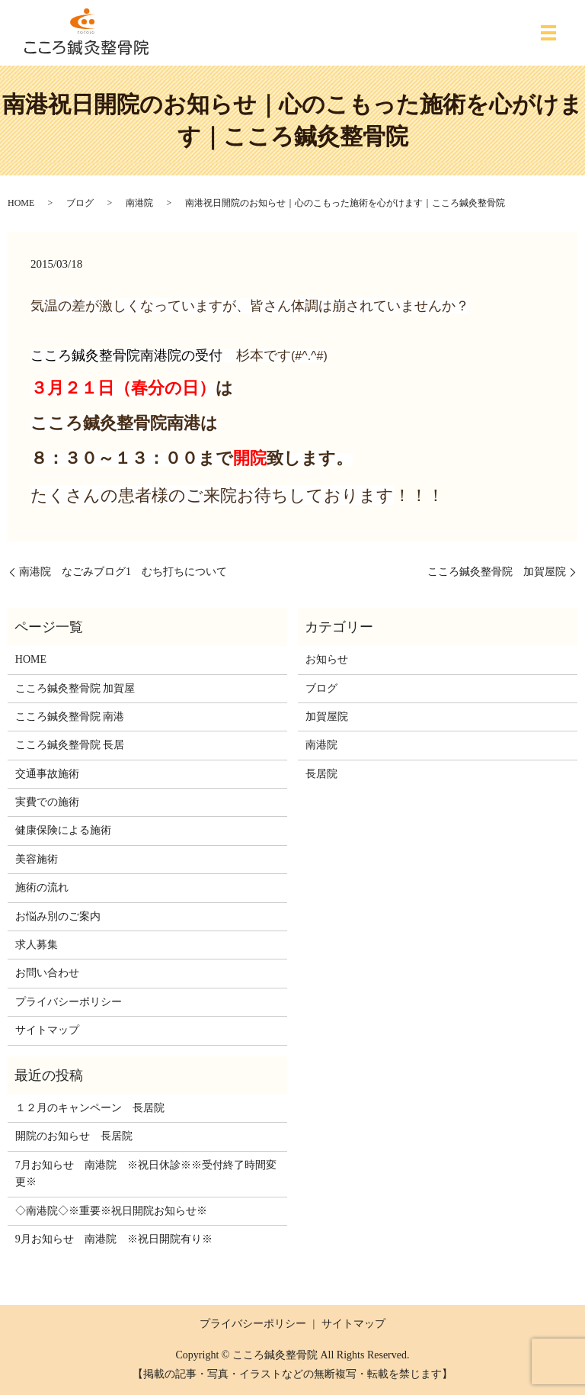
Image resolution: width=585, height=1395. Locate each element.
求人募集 (36, 944)
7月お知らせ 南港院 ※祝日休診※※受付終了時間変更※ (146, 1173)
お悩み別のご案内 (58, 916)
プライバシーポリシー (68, 1002)
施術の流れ (42, 887)
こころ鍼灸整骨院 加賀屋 (75, 688)
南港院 (139, 203)
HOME (21, 203)
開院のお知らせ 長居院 (74, 1136)
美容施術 (36, 859)
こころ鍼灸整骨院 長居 (70, 745)
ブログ (80, 203)
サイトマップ (47, 1030)
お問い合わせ (47, 973)
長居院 (321, 773)
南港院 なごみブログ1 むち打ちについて (123, 571)
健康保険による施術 (63, 830)
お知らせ (326, 659)
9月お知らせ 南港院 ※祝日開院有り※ (114, 1239)
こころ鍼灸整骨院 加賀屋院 (496, 571)
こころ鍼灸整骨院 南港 (70, 716)
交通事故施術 (47, 773)
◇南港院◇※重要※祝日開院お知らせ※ (111, 1211)
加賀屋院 (326, 716)
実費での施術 (47, 802)
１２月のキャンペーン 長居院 (90, 1108)
